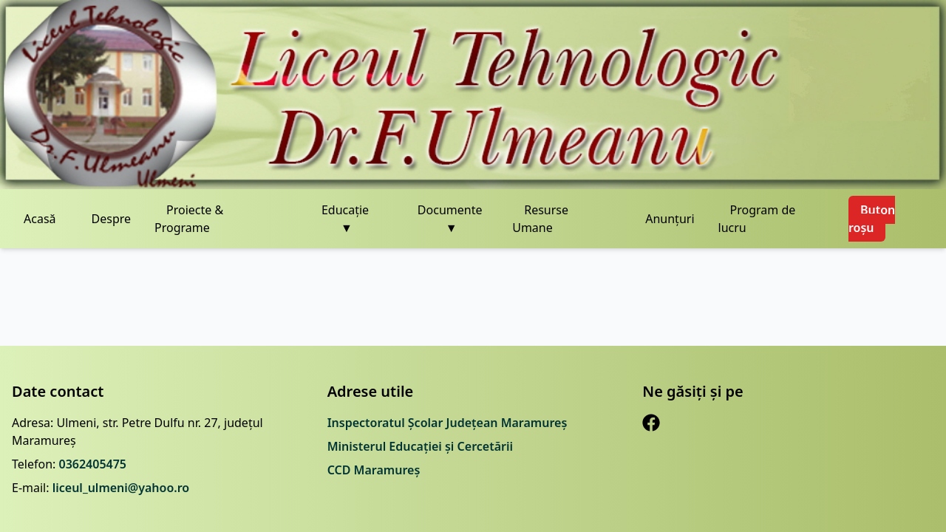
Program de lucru (757, 219)
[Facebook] (651, 423)
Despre (112, 219)
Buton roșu (871, 219)
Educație (345, 219)
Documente (450, 219)
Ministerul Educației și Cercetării (420, 446)
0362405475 (92, 464)
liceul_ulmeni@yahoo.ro (121, 488)
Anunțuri (669, 219)
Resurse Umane (540, 219)
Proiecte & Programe (188, 219)
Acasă (40, 219)
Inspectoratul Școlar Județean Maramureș (447, 423)
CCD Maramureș (374, 470)
